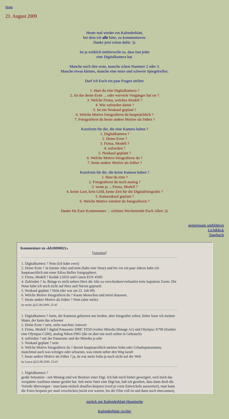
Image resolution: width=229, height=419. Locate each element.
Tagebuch (216, 235)
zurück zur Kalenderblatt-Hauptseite (114, 401)
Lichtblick (216, 230)
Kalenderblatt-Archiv (114, 411)
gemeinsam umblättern (206, 225)
